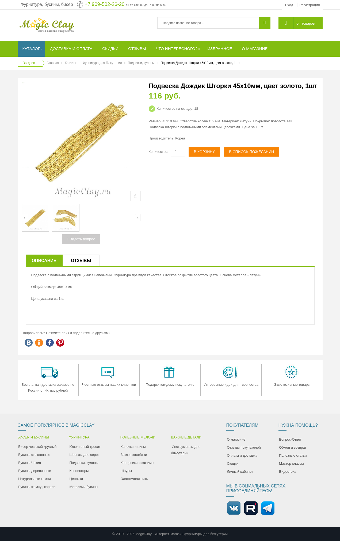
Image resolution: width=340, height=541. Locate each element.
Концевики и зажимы (137, 463)
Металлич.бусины (84, 487)
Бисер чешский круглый (37, 447)
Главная (53, 63)
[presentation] (24, 217)
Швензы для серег (84, 455)
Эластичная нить (134, 479)
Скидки (232, 463)
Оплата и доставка (242, 455)
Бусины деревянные (34, 471)
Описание (44, 260)
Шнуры (126, 471)
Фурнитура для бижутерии (102, 63)
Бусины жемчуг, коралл (37, 487)
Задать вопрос (81, 239)
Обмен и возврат (292, 447)
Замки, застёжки (134, 455)
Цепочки (76, 479)
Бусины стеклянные (34, 455)
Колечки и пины (133, 447)
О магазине (236, 439)
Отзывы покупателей (244, 447)
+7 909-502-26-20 (105, 4)
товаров (308, 23)
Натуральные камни (34, 479)
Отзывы (81, 260)
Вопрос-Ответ (290, 439)
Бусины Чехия (29, 463)
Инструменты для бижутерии (185, 450)
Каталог (71, 63)
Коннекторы (79, 471)
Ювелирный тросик (85, 447)
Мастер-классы (291, 463)
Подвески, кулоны (141, 63)
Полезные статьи (293, 455)
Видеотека (287, 472)
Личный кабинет (240, 472)
